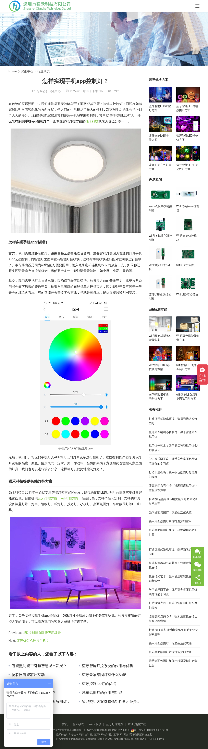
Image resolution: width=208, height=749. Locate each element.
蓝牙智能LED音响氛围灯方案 (187, 108)
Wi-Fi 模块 (95, 724)
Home (13, 71)
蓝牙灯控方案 (47, 498)
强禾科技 (91, 121)
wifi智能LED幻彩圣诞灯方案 (186, 367)
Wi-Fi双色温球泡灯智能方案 (160, 337)
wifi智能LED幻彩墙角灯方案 (159, 396)
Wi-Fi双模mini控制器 (187, 208)
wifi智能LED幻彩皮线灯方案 (159, 367)
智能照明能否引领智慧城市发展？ (39, 666)
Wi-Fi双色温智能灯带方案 (188, 337)
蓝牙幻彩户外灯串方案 (160, 167)
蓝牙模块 (78, 724)
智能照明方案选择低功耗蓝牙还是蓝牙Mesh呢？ (112, 702)
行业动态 (42, 91)
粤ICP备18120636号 (119, 730)
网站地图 (102, 730)
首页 (65, 724)
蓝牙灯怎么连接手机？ (33, 641)
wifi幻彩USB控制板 (159, 267)
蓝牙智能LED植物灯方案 (187, 137)
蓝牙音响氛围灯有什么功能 (104, 675)
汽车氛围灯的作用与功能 (102, 693)
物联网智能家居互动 (28, 675)
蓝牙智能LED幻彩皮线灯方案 (187, 167)
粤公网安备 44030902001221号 (149, 730)
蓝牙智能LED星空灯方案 (160, 108)
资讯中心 (55, 91)
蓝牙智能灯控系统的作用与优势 (107, 666)
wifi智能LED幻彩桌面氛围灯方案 (186, 396)
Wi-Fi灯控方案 (137, 724)
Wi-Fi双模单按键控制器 (160, 208)
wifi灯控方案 (70, 498)
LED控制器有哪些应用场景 (42, 633)
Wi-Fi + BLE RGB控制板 (160, 237)
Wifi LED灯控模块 (187, 294)
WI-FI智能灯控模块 (186, 237)
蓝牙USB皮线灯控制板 (160, 296)
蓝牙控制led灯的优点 (99, 684)
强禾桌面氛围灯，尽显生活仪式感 (170, 512)
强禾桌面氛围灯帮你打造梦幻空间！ (171, 521)
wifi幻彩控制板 (185, 265)
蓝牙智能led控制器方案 (159, 137)
